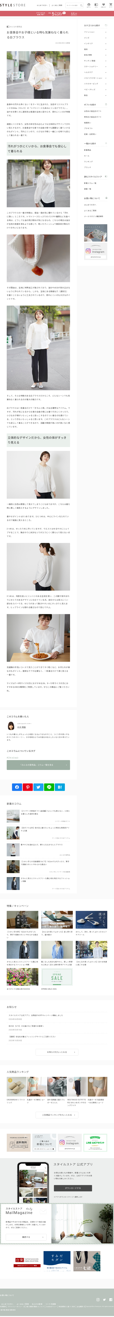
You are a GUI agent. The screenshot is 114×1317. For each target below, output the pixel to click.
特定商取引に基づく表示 (67, 1307)
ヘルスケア (88, 72)
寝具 (86, 49)
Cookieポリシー (51, 1307)
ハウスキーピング (91, 84)
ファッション (89, 32)
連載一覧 (87, 189)
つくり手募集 (46, 1302)
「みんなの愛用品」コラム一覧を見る (38, 773)
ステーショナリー (91, 67)
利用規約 (3, 1307)
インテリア (88, 44)
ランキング (88, 162)
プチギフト (88, 128)
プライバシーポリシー (15, 1307)
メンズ (86, 38)
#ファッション (12, 758)
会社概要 (80, 1307)
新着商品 (87, 150)
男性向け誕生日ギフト (93, 117)
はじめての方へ (42, 5)
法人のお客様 (33, 1302)
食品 (86, 95)
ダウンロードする (73, 1191)
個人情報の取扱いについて (35, 1307)
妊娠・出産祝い (90, 134)
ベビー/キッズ (89, 90)
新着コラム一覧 (90, 183)
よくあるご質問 (57, 5)
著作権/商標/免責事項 (8, 1311)
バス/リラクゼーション (93, 78)
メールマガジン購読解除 (93, 216)
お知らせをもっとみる (57, 1055)
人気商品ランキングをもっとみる (57, 1118)
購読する (26, 1238)
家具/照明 (88, 55)
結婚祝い (87, 123)
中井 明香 (21, 727)
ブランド (87, 167)
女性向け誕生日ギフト (93, 111)
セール (86, 156)
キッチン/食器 (89, 61)
